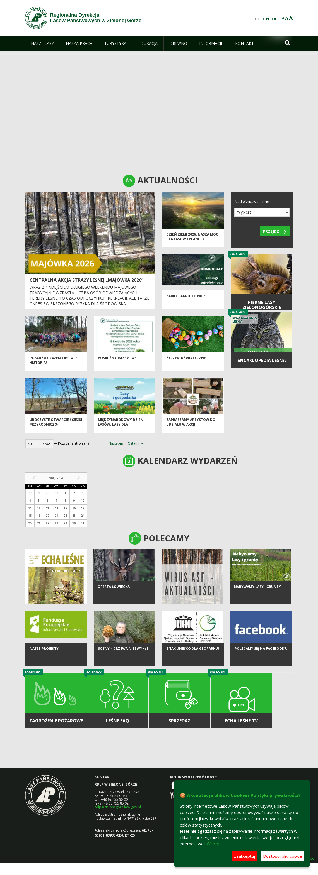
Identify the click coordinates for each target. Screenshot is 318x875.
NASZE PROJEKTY (44, 656)
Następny (116, 443)
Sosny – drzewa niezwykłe (123, 656)
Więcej (213, 843)
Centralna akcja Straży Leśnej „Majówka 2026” (86, 280)
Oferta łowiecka (114, 594)
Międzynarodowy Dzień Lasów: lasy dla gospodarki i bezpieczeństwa (120, 430)
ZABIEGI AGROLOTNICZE (187, 299)
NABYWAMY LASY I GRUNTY (257, 594)
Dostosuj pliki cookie (282, 856)
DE (275, 19)
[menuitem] (42, 43)
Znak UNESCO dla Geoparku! (192, 656)
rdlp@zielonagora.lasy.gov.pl (118, 807)
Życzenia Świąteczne (186, 361)
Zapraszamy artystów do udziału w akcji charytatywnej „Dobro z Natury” (190, 430)
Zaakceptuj (244, 856)
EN (266, 19)
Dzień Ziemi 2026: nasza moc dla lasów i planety (192, 240)
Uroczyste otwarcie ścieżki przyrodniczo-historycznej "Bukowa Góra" (56, 430)
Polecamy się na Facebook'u (261, 656)
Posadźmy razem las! (118, 361)
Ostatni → (135, 443)
